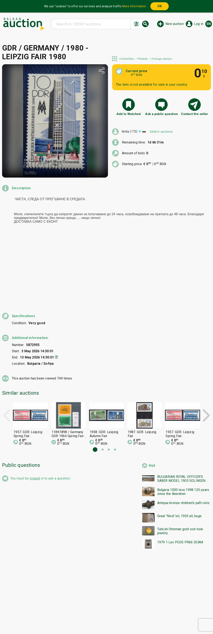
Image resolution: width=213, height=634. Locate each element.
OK (159, 6)
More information (134, 6)
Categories (89, 613)
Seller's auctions (161, 131)
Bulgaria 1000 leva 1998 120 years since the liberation (183, 424)
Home (71, 613)
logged (35, 411)
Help (105, 613)
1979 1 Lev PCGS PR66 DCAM (180, 475)
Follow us (133, 621)
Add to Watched (128, 114)
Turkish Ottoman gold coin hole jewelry (180, 464)
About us (90, 621)
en (209, 24)
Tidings (73, 621)
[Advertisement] (106, 526)
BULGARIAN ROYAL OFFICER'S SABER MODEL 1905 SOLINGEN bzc (181, 411)
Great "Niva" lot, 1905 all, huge (179, 449)
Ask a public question (161, 114)
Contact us (110, 621)
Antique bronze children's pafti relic (183, 435)
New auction (174, 24)
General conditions (127, 613)
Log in (198, 24)
